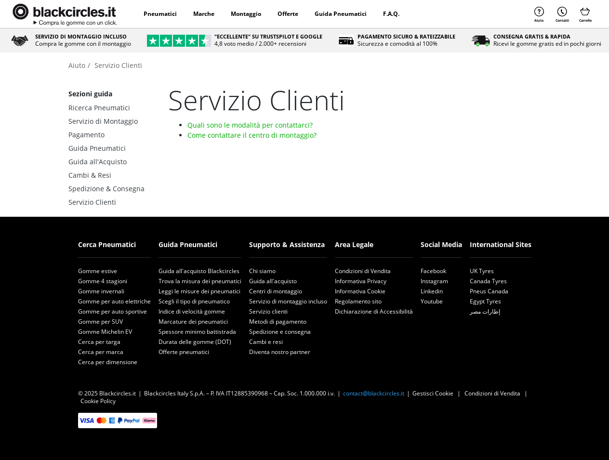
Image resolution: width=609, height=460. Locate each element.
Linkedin (432, 291)
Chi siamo (262, 271)
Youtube (432, 301)
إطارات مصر (485, 311)
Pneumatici (160, 14)
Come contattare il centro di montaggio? (252, 135)
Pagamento (86, 134)
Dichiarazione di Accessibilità (374, 311)
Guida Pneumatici (341, 14)
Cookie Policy (98, 401)
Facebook (433, 271)
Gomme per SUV (100, 321)
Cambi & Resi (89, 175)
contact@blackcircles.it (373, 393)
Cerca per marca (100, 352)
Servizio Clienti (92, 202)
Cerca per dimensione (107, 362)
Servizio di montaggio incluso (288, 301)
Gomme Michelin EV (105, 332)
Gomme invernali (101, 291)
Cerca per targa (99, 342)
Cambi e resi (266, 342)
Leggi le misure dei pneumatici (199, 291)
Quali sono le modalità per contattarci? (250, 125)
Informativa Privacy (360, 281)
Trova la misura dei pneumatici (200, 281)
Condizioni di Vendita (363, 271)
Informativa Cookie (360, 291)
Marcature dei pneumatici (193, 321)
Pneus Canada (489, 291)
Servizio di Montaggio (103, 121)
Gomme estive (97, 271)
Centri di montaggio (275, 291)
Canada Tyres (488, 281)
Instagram (434, 281)
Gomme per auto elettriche (114, 301)
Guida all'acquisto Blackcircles (199, 271)
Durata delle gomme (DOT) (195, 342)
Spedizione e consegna (280, 332)
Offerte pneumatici (184, 352)
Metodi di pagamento (277, 321)
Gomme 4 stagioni (102, 281)
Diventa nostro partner (279, 352)
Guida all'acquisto (273, 281)
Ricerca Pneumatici (99, 107)
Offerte (288, 14)
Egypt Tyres (485, 301)
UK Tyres (482, 271)
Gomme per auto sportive (112, 311)
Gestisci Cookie (432, 393)
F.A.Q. (391, 14)
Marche (203, 14)
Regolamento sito (358, 301)
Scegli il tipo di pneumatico (194, 301)
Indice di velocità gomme (192, 311)
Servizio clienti (268, 311)
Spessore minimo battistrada (197, 332)
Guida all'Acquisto (97, 161)
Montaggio (246, 14)
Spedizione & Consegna (106, 188)
